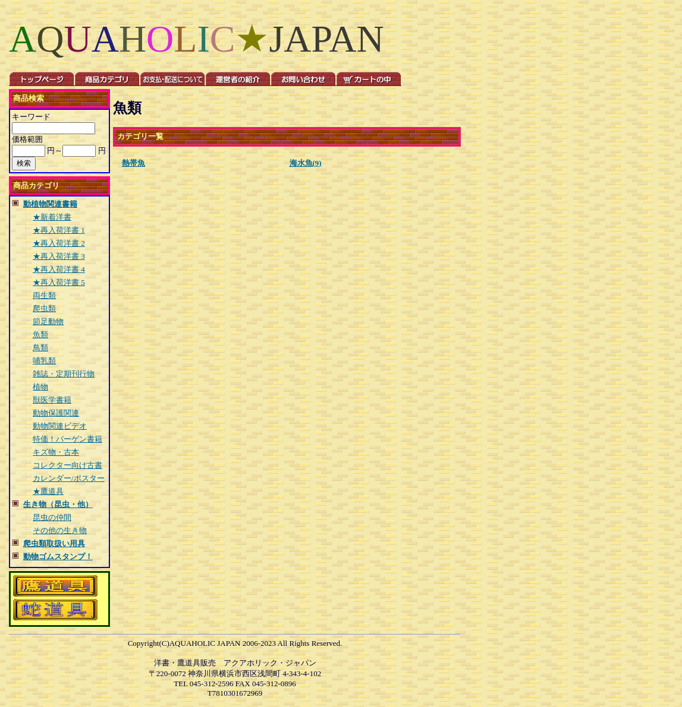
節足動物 (48, 321)
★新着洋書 (52, 217)
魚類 (40, 334)
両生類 (44, 295)
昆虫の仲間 (52, 517)
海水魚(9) (306, 162)
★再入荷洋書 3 (59, 256)
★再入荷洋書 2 (59, 243)
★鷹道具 (48, 491)
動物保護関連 (56, 412)
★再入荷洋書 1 (59, 230)
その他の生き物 (60, 530)
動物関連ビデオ (60, 425)
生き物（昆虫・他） (58, 504)
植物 (40, 386)
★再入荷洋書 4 (59, 269)
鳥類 (40, 347)
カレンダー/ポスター (69, 478)
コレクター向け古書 (67, 465)
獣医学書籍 (52, 399)
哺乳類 (44, 360)
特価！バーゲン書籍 (67, 439)
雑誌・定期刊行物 (64, 373)
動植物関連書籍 (50, 203)
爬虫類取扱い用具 (54, 543)
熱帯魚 (133, 162)
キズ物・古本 (56, 452)
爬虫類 (44, 308)
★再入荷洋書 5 (59, 282)
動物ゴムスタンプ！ (58, 556)
